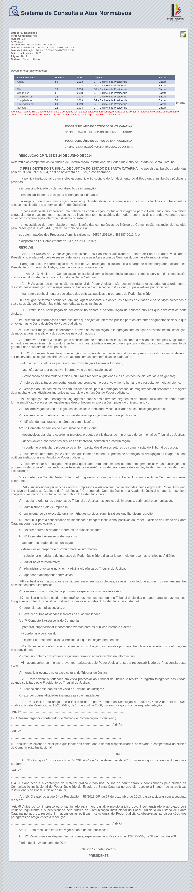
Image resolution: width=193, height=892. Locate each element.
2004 (80, 96)
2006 (80, 89)
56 (56, 81)
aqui (90, 114)
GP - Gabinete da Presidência (110, 81)
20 (56, 104)
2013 (80, 81)
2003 (80, 85)
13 (56, 89)
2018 (80, 92)
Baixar (162, 81)
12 (56, 96)
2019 (80, 104)
